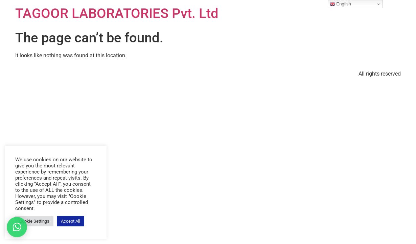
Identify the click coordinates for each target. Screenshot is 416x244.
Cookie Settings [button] (34, 221)
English (340, 4)
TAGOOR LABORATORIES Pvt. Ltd (116, 13)
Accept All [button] (70, 221)
